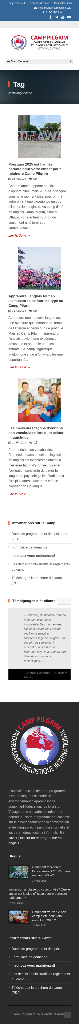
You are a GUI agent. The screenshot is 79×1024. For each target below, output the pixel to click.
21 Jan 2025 (19, 178)
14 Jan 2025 (19, 310)
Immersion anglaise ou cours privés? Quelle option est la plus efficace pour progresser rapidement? (39, 893)
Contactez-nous (63, 3)
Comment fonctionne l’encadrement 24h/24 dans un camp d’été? (51, 871)
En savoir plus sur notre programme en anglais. (36, 838)
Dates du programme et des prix (36, 949)
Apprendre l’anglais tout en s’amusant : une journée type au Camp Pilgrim (35, 300)
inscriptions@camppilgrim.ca (54, 7)
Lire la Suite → (19, 235)
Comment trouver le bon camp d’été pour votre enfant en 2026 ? (49, 916)
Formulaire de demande (29, 547)
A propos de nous (39, 3)
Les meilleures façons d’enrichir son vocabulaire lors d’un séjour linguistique (36, 432)
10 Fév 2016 (19, 442)
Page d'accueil (16, 3)
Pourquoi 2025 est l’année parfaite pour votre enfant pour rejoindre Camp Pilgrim (34, 169)
